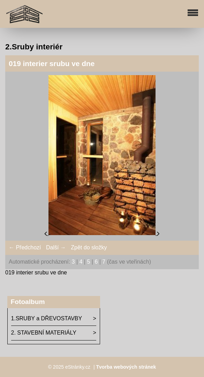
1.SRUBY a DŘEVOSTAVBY (46, 318)
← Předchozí (25, 247)
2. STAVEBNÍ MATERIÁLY (43, 333)
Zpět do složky (89, 247)
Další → (56, 247)
